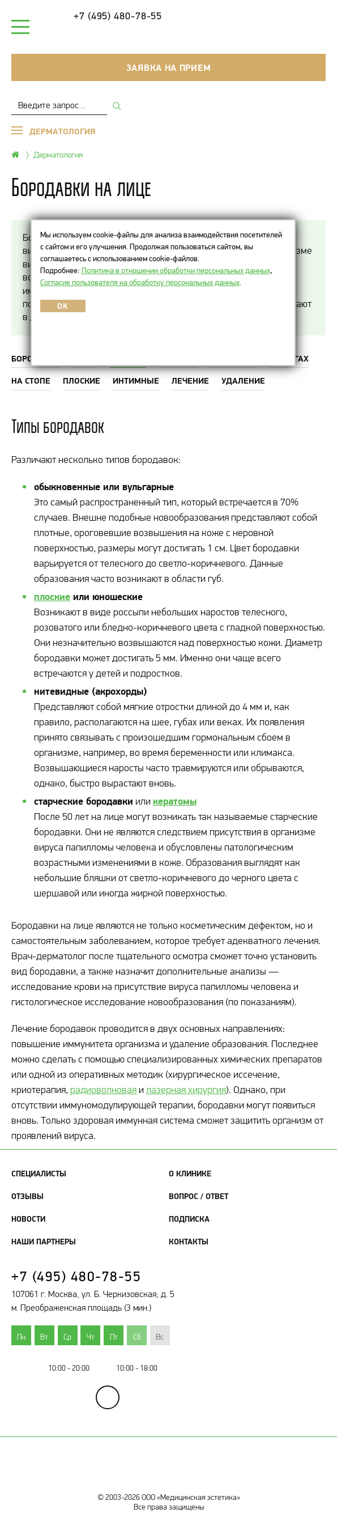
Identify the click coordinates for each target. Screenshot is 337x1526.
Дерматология (58, 154)
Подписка (189, 1218)
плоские (52, 596)
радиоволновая (103, 1089)
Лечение (190, 380)
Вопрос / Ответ (198, 1196)
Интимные (136, 380)
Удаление (243, 380)
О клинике (190, 1173)
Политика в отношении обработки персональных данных (176, 270)
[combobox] (59, 105)
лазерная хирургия (186, 1089)
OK (62, 306)
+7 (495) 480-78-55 (118, 16)
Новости (28, 1218)
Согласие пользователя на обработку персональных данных (140, 282)
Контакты (188, 1241)
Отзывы (27, 1196)
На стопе (30, 380)
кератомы (175, 801)
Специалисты (38, 1173)
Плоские (81, 380)
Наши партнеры (43, 1241)
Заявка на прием (168, 67)
